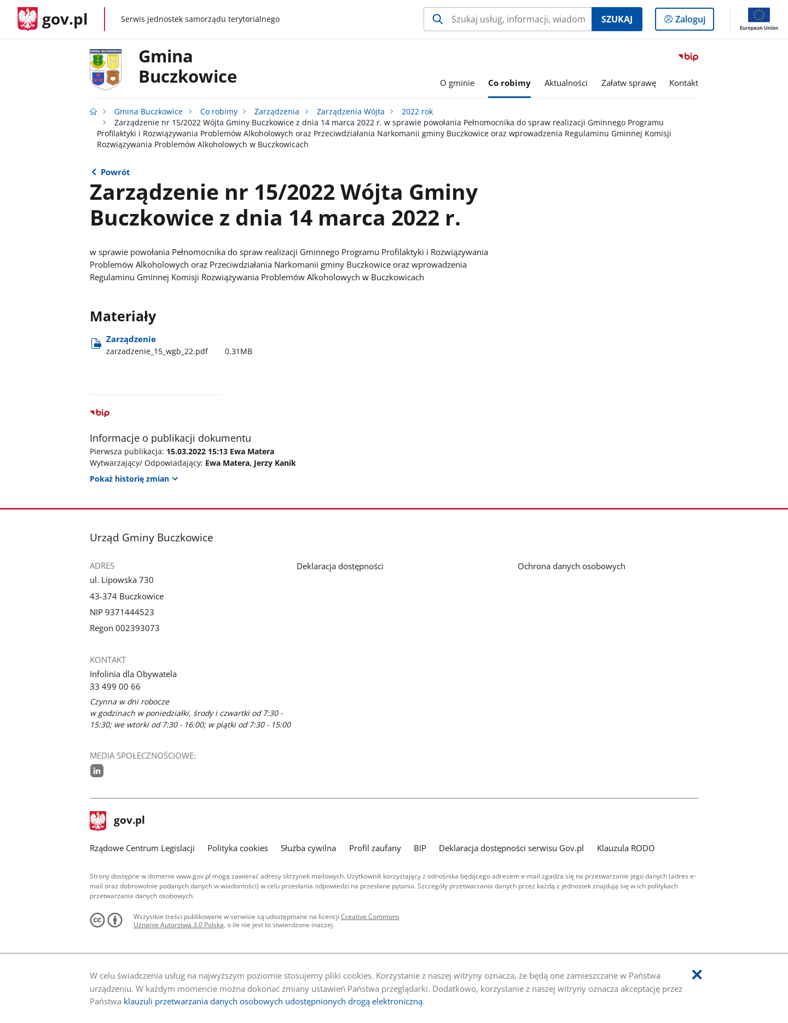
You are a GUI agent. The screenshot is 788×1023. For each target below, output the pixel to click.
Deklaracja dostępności (340, 566)
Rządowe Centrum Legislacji (142, 848)
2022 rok (417, 112)
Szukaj (617, 19)
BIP (420, 848)
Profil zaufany (375, 848)
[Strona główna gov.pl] (53, 19)
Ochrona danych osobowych (571, 566)
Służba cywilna (308, 848)
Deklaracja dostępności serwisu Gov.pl (511, 848)
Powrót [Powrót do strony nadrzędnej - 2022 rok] (115, 172)
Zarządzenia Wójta (351, 112)
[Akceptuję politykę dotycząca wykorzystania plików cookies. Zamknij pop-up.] (697, 975)
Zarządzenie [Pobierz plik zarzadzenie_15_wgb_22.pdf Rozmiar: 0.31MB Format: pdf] (179, 345)
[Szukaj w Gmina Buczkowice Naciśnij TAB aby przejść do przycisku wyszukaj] (508, 19)
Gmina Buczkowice (187, 67)
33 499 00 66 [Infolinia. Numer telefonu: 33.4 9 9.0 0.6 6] (115, 686)
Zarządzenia (276, 112)
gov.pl (118, 821)
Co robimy (218, 112)
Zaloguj (693, 21)
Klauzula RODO (626, 848)
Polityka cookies (237, 848)
